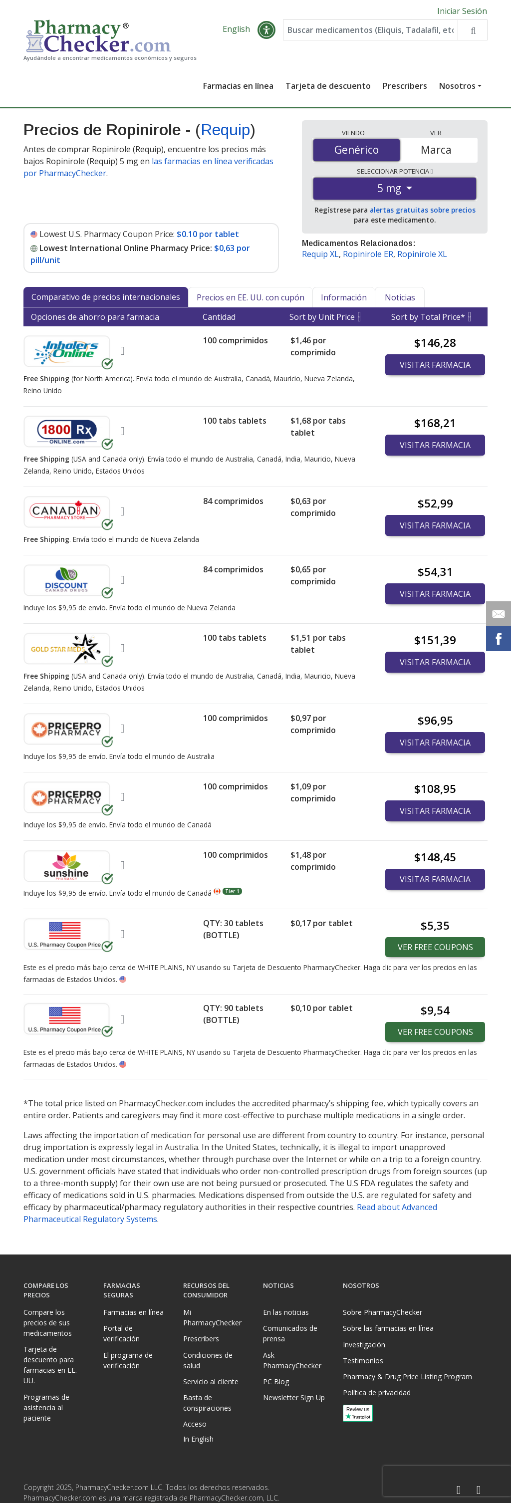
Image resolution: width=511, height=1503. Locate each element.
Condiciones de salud (208, 1360)
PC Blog (276, 1381)
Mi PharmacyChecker (212, 1317)
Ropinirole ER (368, 255)
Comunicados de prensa (290, 1333)
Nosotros (457, 86)
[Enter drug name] (370, 31)
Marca (436, 151)
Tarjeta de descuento (328, 86)
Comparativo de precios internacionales (105, 297)
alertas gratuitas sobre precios (423, 211)
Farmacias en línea (238, 86)
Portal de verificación (121, 1333)
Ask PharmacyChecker (292, 1360)
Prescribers (405, 86)
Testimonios (363, 1360)
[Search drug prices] (472, 31)
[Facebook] (458, 1490)
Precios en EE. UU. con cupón (250, 298)
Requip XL (320, 255)
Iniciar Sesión (462, 10)
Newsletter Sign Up (294, 1397)
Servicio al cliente (211, 1381)
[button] (266, 31)
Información (344, 298)
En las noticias (286, 1312)
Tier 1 (232, 892)
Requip (225, 131)
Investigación (364, 1344)
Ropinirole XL (422, 255)
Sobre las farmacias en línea (388, 1328)
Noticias (400, 298)
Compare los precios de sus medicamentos (47, 1322)
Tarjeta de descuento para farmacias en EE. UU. (50, 1364)
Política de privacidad (377, 1392)
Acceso (195, 1424)
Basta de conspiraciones (207, 1403)
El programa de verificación (128, 1360)
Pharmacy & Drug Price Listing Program (407, 1376)
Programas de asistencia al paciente (46, 1407)
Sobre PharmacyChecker (382, 1312)
